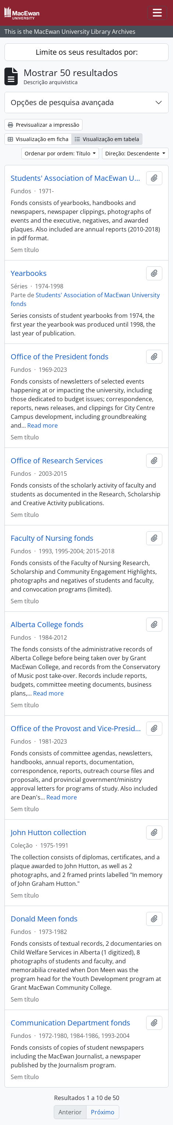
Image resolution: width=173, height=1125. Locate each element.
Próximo (102, 1112)
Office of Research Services (57, 460)
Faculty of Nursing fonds (52, 538)
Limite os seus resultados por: (87, 52)
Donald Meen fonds (44, 918)
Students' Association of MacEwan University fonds (77, 178)
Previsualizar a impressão (43, 124)
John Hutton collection (48, 832)
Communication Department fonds (70, 1022)
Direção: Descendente (133, 153)
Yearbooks (29, 273)
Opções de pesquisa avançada (62, 102)
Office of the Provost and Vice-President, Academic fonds (77, 728)
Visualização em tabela (107, 139)
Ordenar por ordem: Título (58, 153)
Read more (42, 425)
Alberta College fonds (47, 624)
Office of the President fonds (60, 356)
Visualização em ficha (38, 139)
